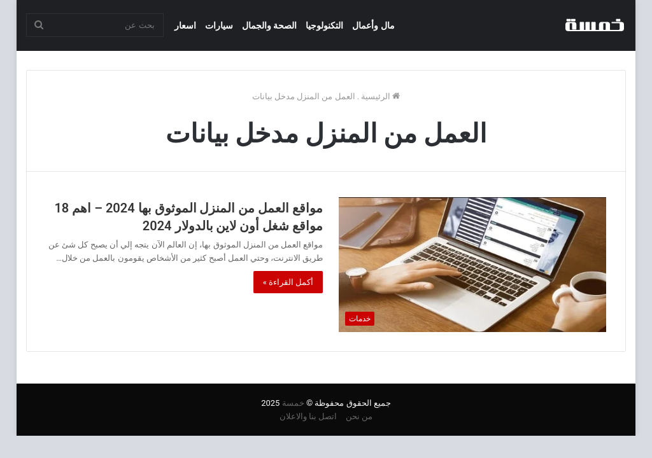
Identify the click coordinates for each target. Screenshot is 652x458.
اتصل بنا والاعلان (308, 416)
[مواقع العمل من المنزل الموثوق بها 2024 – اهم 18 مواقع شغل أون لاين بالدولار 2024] (472, 264)
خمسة (293, 403)
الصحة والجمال (269, 25)
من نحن (359, 416)
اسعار (185, 25)
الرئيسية (380, 96)
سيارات (219, 25)
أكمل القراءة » (288, 282)
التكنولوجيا (324, 25)
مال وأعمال (373, 25)
